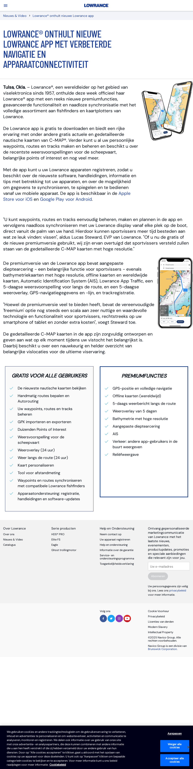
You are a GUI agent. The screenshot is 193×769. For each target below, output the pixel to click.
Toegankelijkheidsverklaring (117, 564)
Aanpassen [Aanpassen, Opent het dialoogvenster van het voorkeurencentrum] (175, 734)
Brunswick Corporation (162, 649)
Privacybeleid (156, 616)
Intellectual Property (160, 632)
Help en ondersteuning (114, 545)
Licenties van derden (161, 621)
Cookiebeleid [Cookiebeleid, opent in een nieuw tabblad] (57, 764)
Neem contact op (110, 534)
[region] (96, 747)
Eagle (54, 545)
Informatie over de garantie (116, 550)
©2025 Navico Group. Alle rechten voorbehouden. (164, 639)
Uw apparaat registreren (115, 539)
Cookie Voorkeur (158, 611)
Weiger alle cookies (174, 745)
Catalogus (9, 545)
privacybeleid (177, 590)
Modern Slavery (158, 627)
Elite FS (55, 539)
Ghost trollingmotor (63, 550)
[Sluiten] (188, 747)
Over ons (9, 534)
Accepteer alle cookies (174, 760)
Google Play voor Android (66, 199)
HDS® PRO (57, 534)
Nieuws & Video (13, 539)
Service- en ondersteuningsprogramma (117, 557)
